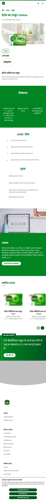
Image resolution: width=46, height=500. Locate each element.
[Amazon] (7, 62)
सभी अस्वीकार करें (23, 493)
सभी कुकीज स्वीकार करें (23, 490)
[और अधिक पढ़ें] (10, 355)
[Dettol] (5, 3)
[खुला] (38, 3)
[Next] (42, 328)
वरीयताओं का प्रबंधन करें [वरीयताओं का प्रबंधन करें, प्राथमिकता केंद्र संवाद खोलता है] (23, 497)
